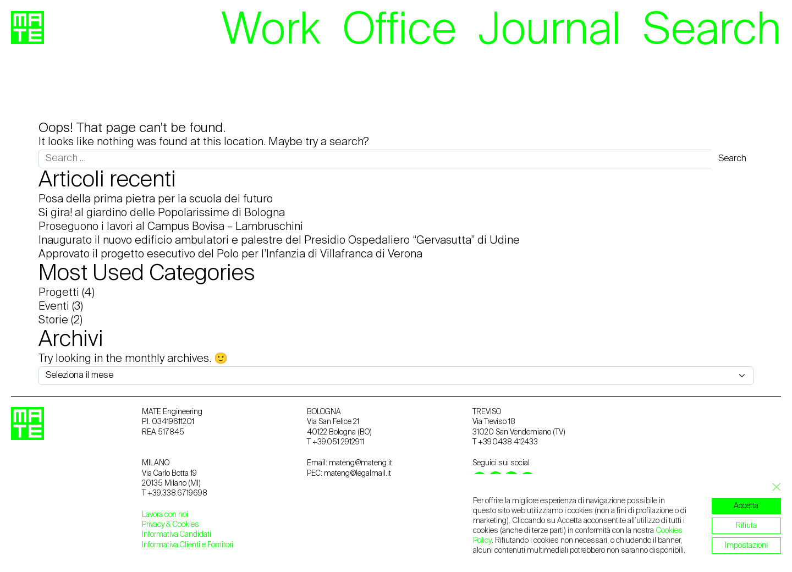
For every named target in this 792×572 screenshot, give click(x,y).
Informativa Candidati (176, 534)
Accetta (746, 506)
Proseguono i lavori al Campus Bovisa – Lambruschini (170, 227)
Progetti (58, 293)
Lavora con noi (165, 515)
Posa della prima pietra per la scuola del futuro (155, 199)
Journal (550, 31)
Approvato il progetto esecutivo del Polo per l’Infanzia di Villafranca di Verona (230, 254)
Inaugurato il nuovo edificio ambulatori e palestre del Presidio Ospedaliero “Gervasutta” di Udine (279, 240)
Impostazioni (746, 545)
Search (712, 31)
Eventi (53, 306)
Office (400, 31)
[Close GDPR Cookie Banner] (773, 487)
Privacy (154, 525)
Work (271, 31)
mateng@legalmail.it (357, 473)
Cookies (186, 525)
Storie (53, 320)
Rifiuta (746, 526)
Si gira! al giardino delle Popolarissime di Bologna (161, 213)
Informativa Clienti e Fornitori (187, 545)
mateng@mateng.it (360, 463)
